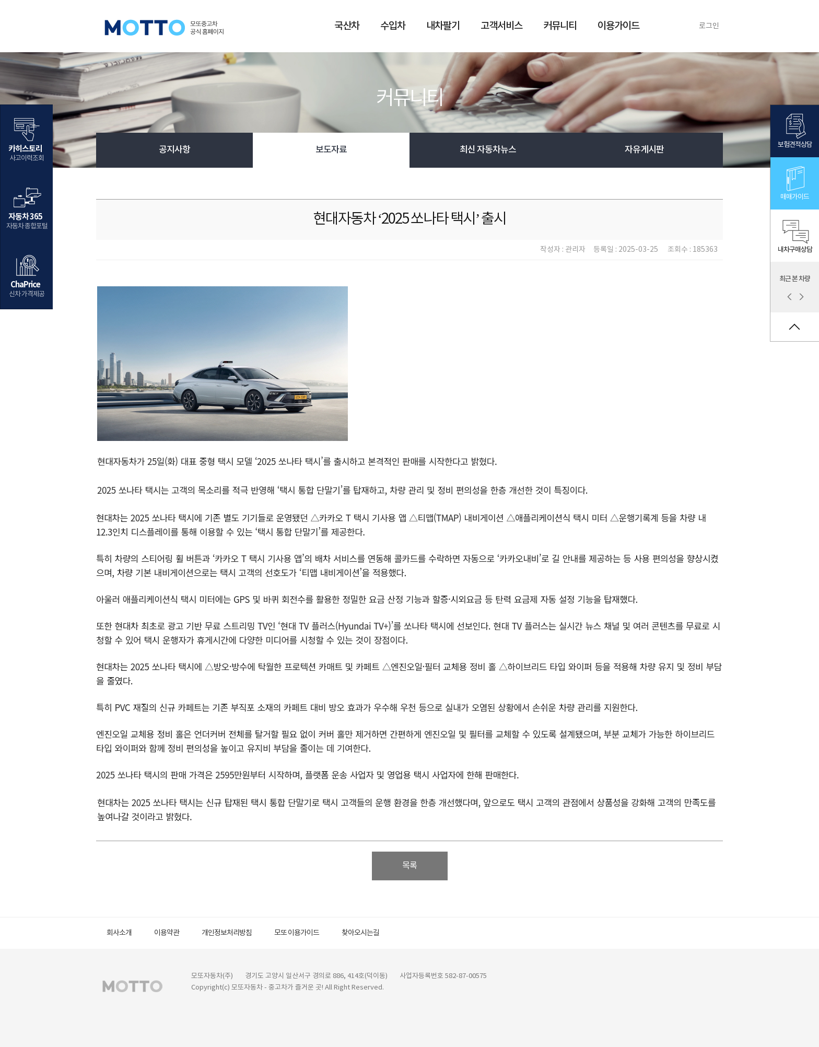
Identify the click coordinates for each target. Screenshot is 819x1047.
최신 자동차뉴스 (488, 150)
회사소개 (119, 933)
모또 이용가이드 (296, 933)
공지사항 (174, 150)
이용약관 (166, 933)
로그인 (709, 26)
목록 (409, 865)
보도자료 (331, 150)
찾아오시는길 (360, 933)
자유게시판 (644, 150)
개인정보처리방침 (227, 933)
